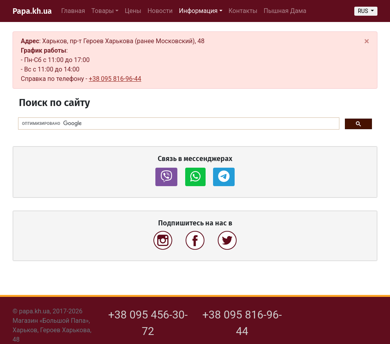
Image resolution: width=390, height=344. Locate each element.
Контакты (243, 11)
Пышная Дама (285, 11)
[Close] (366, 41)
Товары (102, 11)
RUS (364, 11)
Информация (198, 11)
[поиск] (178, 124)
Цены (133, 11)
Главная (73, 11)
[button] (166, 177)
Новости (160, 11)
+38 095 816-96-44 (115, 78)
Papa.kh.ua (32, 11)
